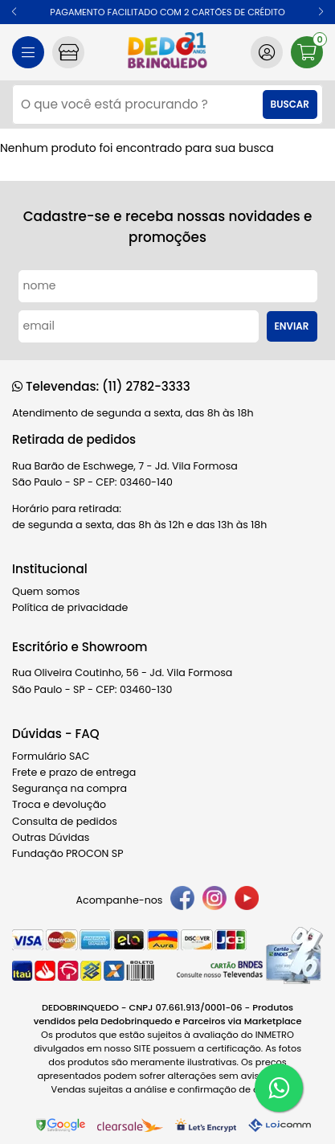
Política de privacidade (70, 607)
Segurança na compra (69, 788)
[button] (14, 12)
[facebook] (182, 900)
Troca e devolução (59, 804)
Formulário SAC (51, 756)
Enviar (292, 326)
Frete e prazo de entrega (74, 772)
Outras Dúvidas (50, 837)
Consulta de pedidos (64, 821)
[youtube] (247, 900)
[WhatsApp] (279, 1088)
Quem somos (46, 591)
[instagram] (214, 900)
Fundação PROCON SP (67, 853)
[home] (167, 52)
